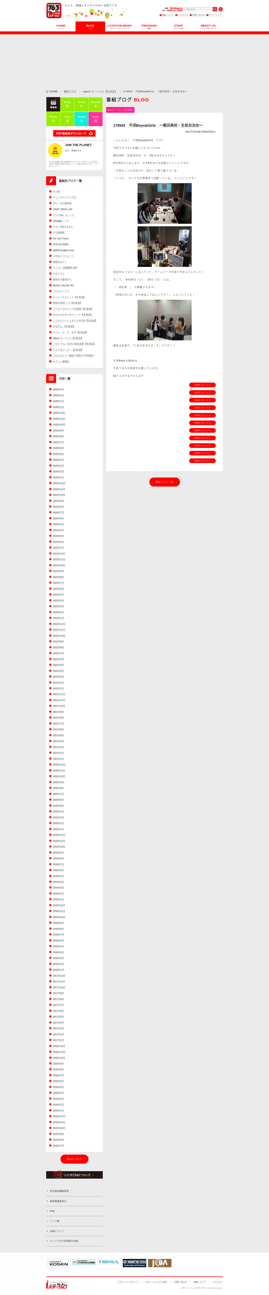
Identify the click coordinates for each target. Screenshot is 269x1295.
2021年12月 (59, 694)
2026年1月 (58, 407)
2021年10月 (59, 706)
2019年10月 (59, 846)
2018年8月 (58, 928)
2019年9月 (58, 852)
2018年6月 (58, 940)
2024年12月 (59, 483)
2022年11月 (59, 629)
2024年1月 (58, 547)
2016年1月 (58, 1110)
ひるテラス (59, 273)
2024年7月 (58, 512)
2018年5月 (58, 946)
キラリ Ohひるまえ (63, 226)
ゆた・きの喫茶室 (62, 203)
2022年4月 (58, 671)
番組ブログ (70, 91)
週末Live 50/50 (60, 244)
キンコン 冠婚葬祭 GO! (65, 267)
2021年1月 (58, 758)
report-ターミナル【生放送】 (100, 91)
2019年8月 (58, 858)
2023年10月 (59, 565)
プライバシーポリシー (128, 1282)
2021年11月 (59, 700)
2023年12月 (59, 553)
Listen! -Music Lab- (63, 209)
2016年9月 (58, 1063)
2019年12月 (59, 835)
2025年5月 (58, 454)
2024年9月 (58, 501)
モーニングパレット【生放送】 (69, 297)
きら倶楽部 (59, 232)
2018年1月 (58, 969)
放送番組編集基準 (59, 1191)
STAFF (178, 26)
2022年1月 (58, 688)
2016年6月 (58, 1081)
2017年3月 (58, 1028)
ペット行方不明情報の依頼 (64, 1241)
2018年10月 (59, 917)
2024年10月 (59, 495)
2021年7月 (58, 723)
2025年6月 (58, 448)
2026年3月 (58, 395)
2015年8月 (58, 1139)
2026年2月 (58, 401)
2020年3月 (58, 817)
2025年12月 (59, 412)
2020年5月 (58, 805)
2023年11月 (59, 559)
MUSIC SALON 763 (63, 285)
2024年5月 (58, 524)
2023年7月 (58, 582)
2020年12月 (59, 764)
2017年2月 (58, 1034)
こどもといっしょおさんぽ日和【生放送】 (75, 320)
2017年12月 (59, 975)
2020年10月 (59, 776)
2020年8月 (58, 788)
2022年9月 (58, 641)
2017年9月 (58, 993)
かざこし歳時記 (61, 361)
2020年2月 (58, 823)
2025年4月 (58, 459)
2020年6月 (58, 799)
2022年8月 (58, 647)
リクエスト (183, 15)
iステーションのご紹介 (156, 1282)
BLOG (90, 26)
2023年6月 (58, 588)
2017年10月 (59, 987)
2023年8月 (58, 577)
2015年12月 (59, 1116)
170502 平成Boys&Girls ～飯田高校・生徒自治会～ (158, 125)
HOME (60, 26)
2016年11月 (59, 1051)
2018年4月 (58, 952)
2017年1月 (58, 1040)
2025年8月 (58, 436)
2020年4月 (58, 811)
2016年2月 (58, 1104)
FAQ (52, 1211)
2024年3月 (58, 536)
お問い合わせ (198, 15)
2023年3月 (58, 606)
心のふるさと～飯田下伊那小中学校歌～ (74, 355)
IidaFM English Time (63, 250)
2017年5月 (58, 1016)
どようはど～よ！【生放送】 (68, 349)
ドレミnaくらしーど (63, 215)
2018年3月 (58, 958)
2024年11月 (59, 489)
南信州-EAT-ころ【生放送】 (67, 303)
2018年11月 (59, 911)
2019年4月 (58, 881)
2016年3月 (58, 1098)
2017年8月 (58, 999)
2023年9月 (58, 571)
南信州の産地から (62, 279)
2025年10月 (59, 424)
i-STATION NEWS (120, 26)
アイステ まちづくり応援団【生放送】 (73, 309)
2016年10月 (59, 1057)
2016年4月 (58, 1092)
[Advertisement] (134, 59)
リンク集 (54, 1221)
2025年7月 (58, 442)
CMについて (168, 15)
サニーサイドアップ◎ (64, 197)
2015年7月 (58, 1145)
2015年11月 (59, 1122)
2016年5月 (58, 1087)
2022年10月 (59, 635)
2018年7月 (58, 934)
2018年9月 (58, 922)
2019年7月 (58, 864)
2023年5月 (58, 594)
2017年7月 (58, 1005)
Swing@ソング (61, 220)
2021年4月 (58, 741)
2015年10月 (59, 1128)
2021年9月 (58, 711)
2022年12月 (59, 624)
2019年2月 (58, 893)
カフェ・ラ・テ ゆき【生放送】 (70, 332)
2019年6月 (58, 870)
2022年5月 (58, 665)
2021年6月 (58, 729)
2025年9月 (58, 430)
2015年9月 (58, 1134)
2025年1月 (58, 477)
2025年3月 (58, 465)
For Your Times (61, 238)
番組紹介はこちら (202, 385)
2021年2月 (58, 752)
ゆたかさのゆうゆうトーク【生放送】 (73, 314)
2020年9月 (58, 782)
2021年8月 (58, 717)
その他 (56, 191)
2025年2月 (58, 471)
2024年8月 (58, 506)
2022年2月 (58, 682)
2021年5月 (58, 735)
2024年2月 (58, 541)
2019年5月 (58, 876)
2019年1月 (58, 899)
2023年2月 (58, 612)
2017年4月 (58, 1022)
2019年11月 (59, 841)
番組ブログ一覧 (165, 482)
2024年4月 (58, 530)
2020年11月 (59, 770)
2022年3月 (58, 676)
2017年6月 (58, 1011)
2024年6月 (58, 518)
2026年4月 (58, 389)
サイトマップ (215, 15)
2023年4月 (58, 600)
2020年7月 (58, 794)
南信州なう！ (60, 262)
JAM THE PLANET (78, 145)
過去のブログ (74, 1159)
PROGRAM (149, 26)
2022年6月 (58, 659)
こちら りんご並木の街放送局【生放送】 (74, 344)
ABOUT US (208, 26)
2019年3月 (58, 887)
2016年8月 (58, 1069)
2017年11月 (59, 981)
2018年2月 (58, 964)
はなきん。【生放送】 (64, 326)
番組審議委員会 (58, 1201)
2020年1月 (58, 829)
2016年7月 (58, 1075)
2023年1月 (58, 618)
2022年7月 (58, 653)
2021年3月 (58, 747)
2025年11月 (59, 418)
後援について (57, 1231)
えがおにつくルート (63, 256)
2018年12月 (59, 905)
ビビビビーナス (61, 291)
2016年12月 (59, 1046)
